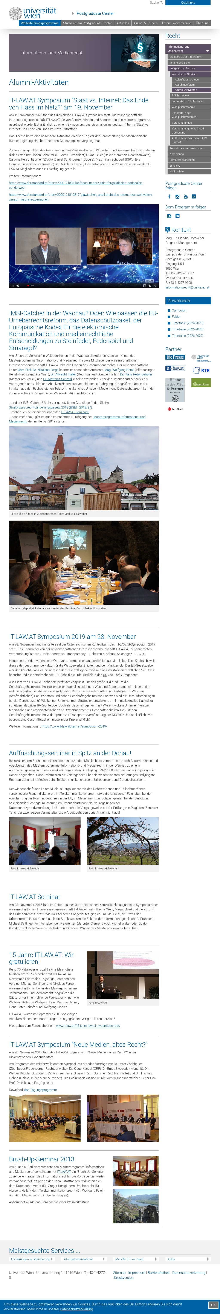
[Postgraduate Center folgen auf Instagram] (178, 215)
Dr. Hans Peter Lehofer (136, 393)
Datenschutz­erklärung (188, 1291)
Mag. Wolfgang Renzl (119, 388)
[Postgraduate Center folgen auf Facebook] (169, 215)
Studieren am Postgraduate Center (87, 23)
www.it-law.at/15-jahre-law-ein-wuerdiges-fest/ (88, 1044)
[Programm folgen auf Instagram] (169, 234)
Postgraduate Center (95, 13)
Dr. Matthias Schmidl (57, 398)
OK (213, 1305)
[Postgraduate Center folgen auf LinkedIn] (194, 215)
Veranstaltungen (182, 141)
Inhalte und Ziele (180, 80)
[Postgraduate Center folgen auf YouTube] (186, 215)
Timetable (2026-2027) (187, 354)
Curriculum (179, 329)
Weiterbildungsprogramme (40, 23)
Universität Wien (38, 37)
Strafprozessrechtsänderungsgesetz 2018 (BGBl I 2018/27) (50, 426)
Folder (176, 335)
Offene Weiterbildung (176, 23)
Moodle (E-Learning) (129, 1277)
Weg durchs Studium (21, 41)
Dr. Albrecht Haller (63, 393)
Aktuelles (122, 23)
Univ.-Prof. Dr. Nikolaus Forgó (38, 388)
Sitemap (119, 1291)
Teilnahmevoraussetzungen (186, 166)
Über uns (202, 23)
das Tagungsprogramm (40, 1108)
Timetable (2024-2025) (187, 341)
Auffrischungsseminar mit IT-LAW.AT (189, 159)
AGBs (171, 1277)
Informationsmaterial (78, 1277)
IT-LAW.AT (64, 1190)
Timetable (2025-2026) (187, 348)
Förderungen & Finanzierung (30, 1277)
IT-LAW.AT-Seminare (75, 431)
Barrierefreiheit (159, 1291)
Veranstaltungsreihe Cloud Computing (188, 149)
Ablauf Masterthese (187, 98)
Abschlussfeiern (185, 103)
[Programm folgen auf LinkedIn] (178, 234)
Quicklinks (188, 3)
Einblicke (175, 184)
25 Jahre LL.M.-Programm (186, 75)
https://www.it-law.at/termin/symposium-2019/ (74, 745)
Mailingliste (177, 189)
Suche (156, 3)
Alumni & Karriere (146, 23)
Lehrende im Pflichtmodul (187, 119)
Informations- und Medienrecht (143, 37)
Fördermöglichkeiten (182, 178)
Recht (117, 37)
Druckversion (124, 1296)
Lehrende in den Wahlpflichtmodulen (184, 133)
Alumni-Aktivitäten (186, 108)
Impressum (136, 1291)
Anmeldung (177, 172)
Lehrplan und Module (177, 37)
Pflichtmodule (180, 113)
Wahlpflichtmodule (183, 125)
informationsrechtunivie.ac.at (187, 306)
